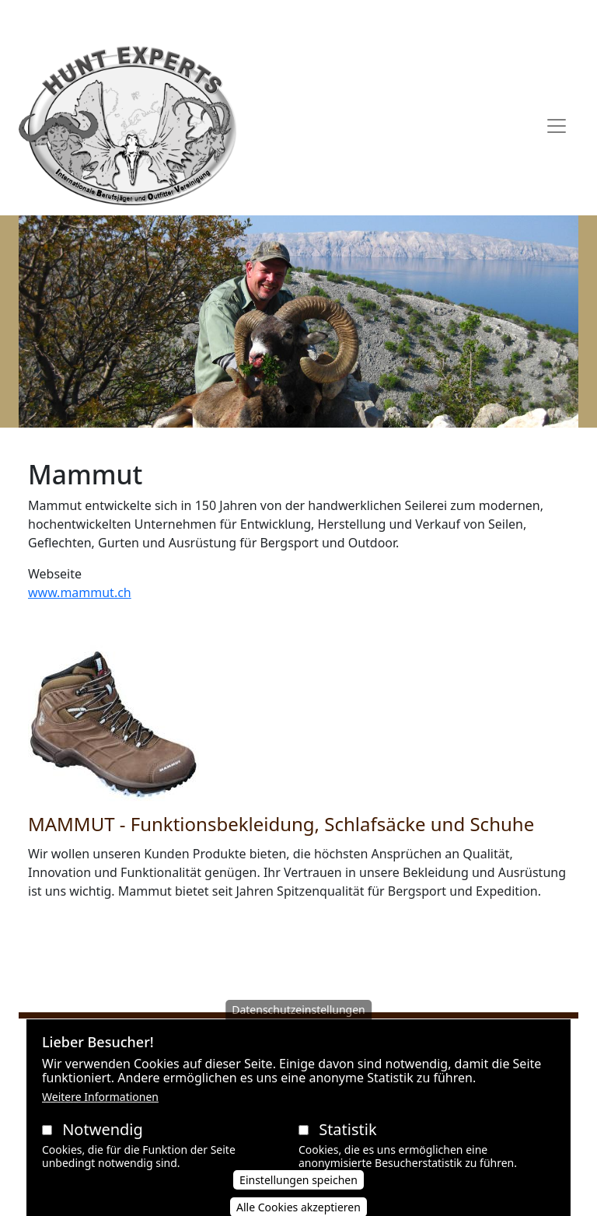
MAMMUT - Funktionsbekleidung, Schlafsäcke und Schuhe (281, 824)
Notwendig (102, 1143)
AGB (212, 17)
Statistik (347, 1143)
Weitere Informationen (100, 1110)
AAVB (176, 17)
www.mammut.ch (79, 592)
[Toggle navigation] (556, 126)
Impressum (402, 17)
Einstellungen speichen (298, 1193)
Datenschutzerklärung (296, 17)
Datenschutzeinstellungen (298, 1023)
